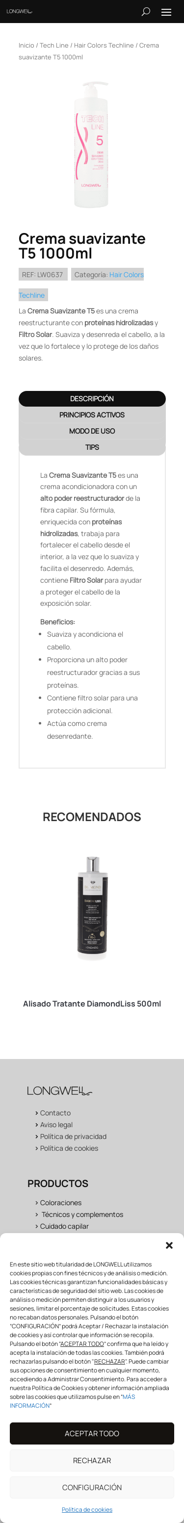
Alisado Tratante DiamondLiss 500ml (92, 1003)
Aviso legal (56, 1124)
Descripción (92, 398)
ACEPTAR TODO (92, 1443)
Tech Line (54, 45)
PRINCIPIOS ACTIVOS (92, 414)
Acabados (56, 1237)
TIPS (92, 447)
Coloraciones (60, 1202)
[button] (169, 1256)
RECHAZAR (92, 1470)
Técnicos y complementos (82, 1214)
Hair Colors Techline (104, 45)
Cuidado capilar (64, 1226)
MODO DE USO (92, 431)
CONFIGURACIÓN (92, 1497)
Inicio (26, 45)
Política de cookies (69, 1148)
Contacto (55, 1112)
